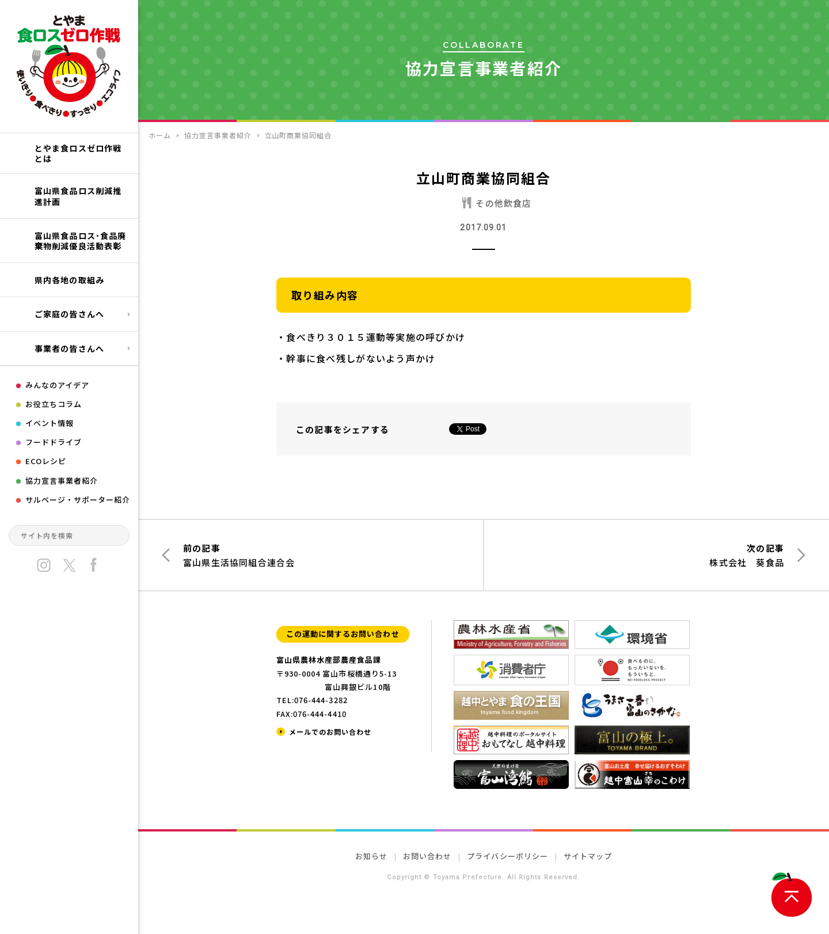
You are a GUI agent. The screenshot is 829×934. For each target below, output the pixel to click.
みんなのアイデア (57, 384)
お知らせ (371, 856)
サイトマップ (588, 856)
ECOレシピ (45, 460)
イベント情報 (49, 422)
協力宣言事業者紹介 (61, 480)
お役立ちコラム (53, 403)
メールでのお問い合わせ (330, 731)
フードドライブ (53, 441)
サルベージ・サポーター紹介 (78, 499)
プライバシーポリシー (507, 856)
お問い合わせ (427, 856)
